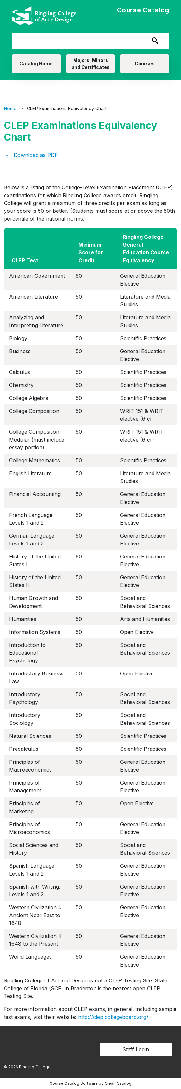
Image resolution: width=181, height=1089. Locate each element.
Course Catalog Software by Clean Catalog (90, 1083)
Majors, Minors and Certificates (91, 64)
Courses (145, 63)
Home (10, 108)
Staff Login (135, 1049)
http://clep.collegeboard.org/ (113, 1017)
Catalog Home (36, 63)
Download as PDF (31, 154)
